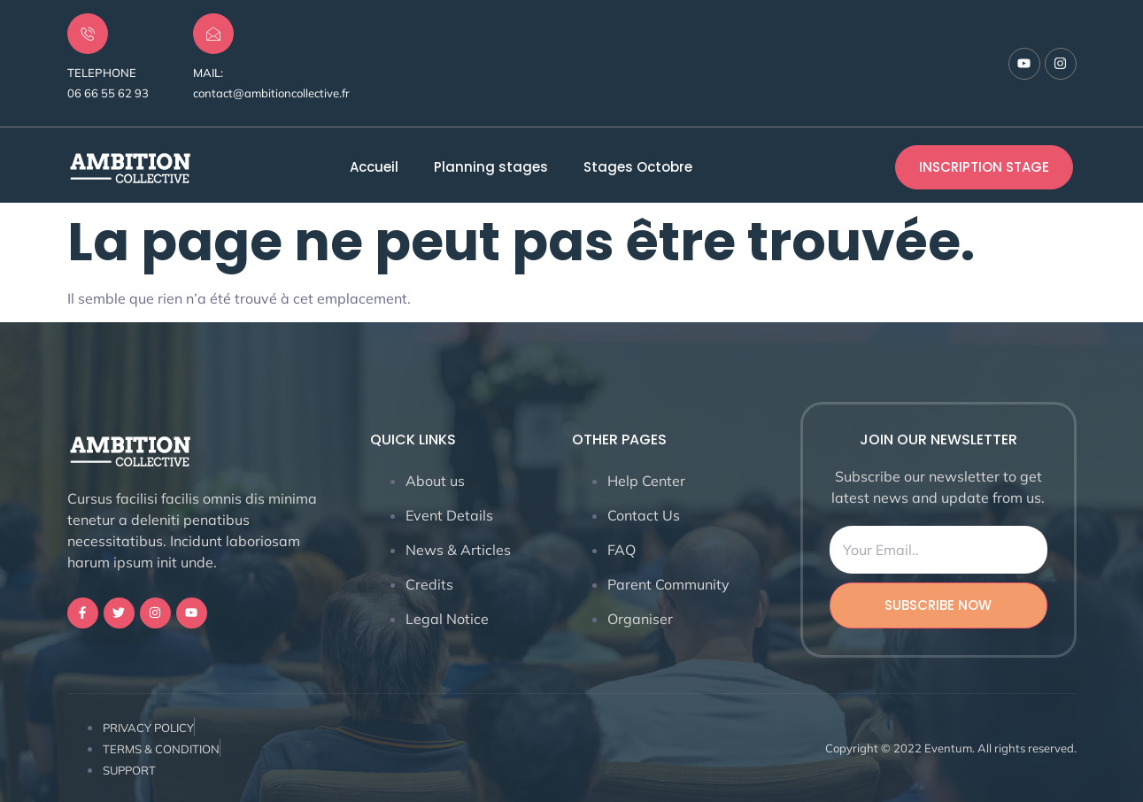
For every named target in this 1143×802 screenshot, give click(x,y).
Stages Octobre (637, 167)
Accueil (374, 167)
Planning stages (491, 167)
